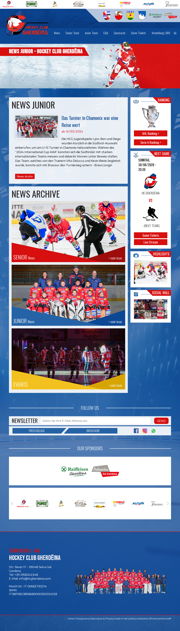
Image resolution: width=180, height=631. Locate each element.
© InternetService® (160, 618)
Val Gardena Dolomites (136, 618)
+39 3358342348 (26, 575)
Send (161, 421)
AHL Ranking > (150, 133)
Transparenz (82, 618)
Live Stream (151, 242)
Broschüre (84, 431)
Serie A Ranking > (150, 142)
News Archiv (25, 176)
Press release (45, 431)
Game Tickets (151, 235)
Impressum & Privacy (102, 618)
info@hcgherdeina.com (35, 579)
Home (71, 618)
